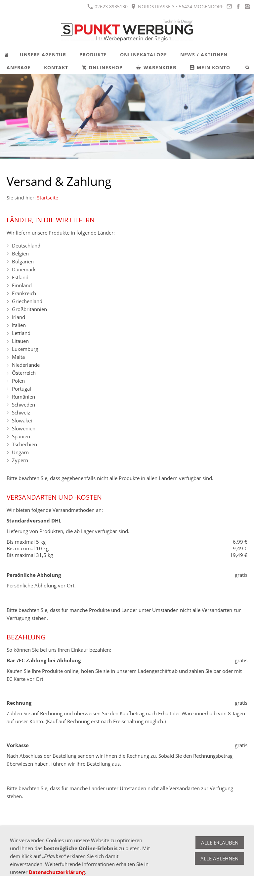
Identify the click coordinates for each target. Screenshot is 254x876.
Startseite (47, 198)
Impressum (127, 840)
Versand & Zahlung (85, 840)
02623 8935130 (107, 6)
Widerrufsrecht (40, 840)
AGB (12, 840)
